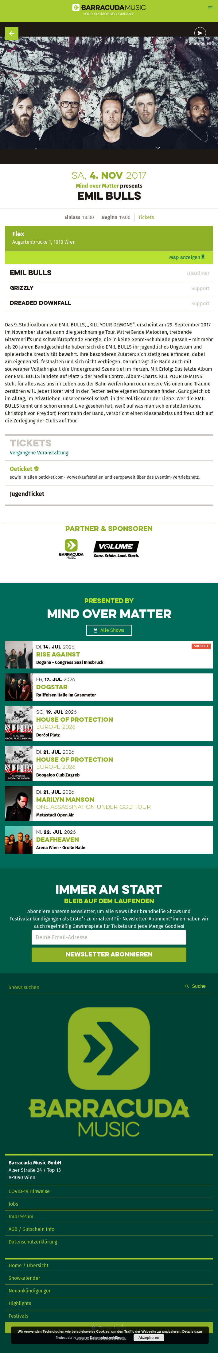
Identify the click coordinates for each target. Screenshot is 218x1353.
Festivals (18, 1316)
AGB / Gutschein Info (31, 1229)
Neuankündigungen (30, 1291)
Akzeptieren (148, 1337)
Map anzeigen (184, 257)
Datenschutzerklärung (33, 1242)
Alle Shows (112, 630)
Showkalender (24, 1278)
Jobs (13, 1204)
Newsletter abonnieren (109, 955)
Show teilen (200, 43)
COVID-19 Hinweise (29, 1191)
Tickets (146, 217)
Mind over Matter (97, 185)
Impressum (21, 1216)
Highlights (20, 1303)
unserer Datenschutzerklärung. (101, 1337)
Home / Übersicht (29, 1265)
